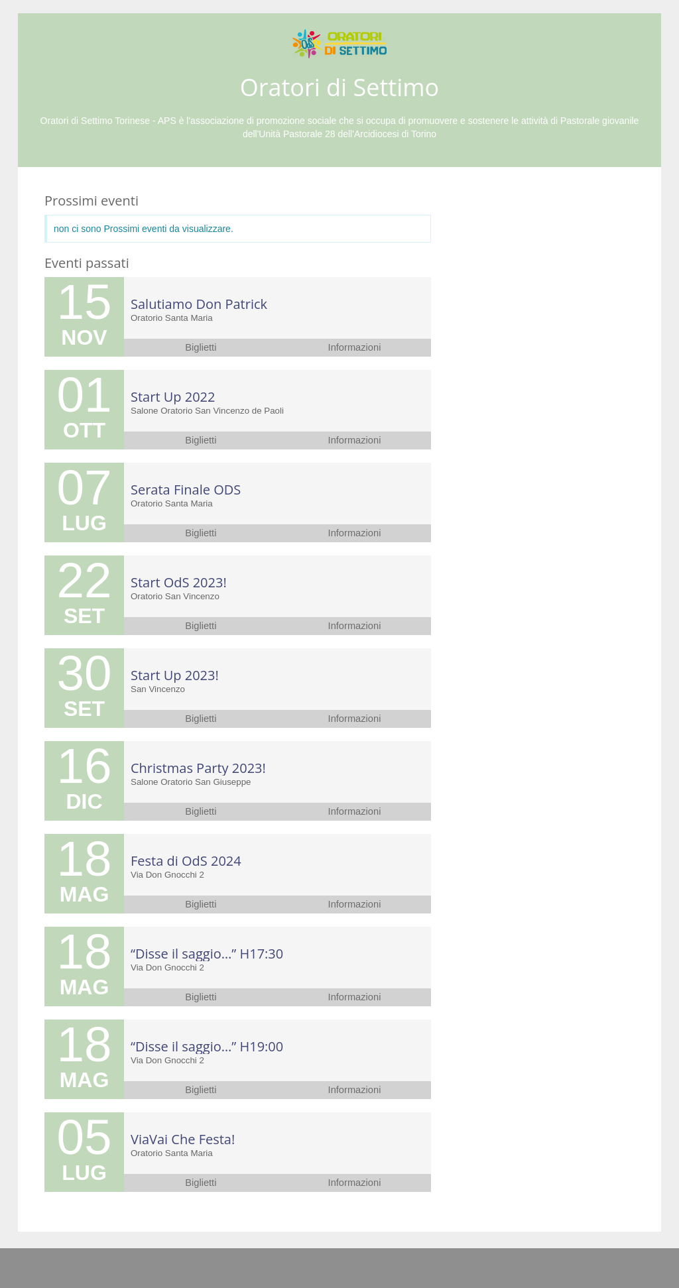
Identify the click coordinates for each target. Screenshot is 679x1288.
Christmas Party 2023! (198, 768)
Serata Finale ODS (186, 489)
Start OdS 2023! (179, 582)
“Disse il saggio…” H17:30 (207, 954)
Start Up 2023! (175, 675)
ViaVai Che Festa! (183, 1139)
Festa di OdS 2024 (186, 861)
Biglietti (200, 347)
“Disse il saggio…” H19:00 (207, 1046)
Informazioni (354, 347)
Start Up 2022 (173, 397)
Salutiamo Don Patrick (199, 304)
